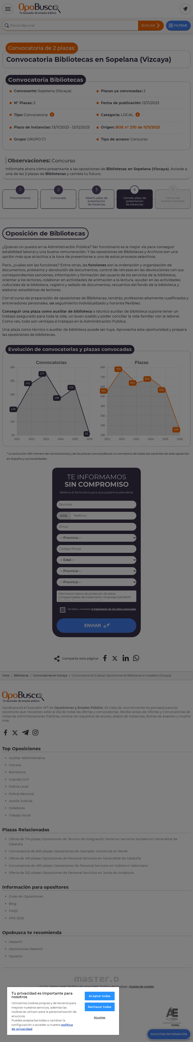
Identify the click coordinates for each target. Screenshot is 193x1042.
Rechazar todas (100, 1007)
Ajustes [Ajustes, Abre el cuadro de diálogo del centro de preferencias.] (99, 1017)
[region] (63, 1011)
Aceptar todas (99, 996)
